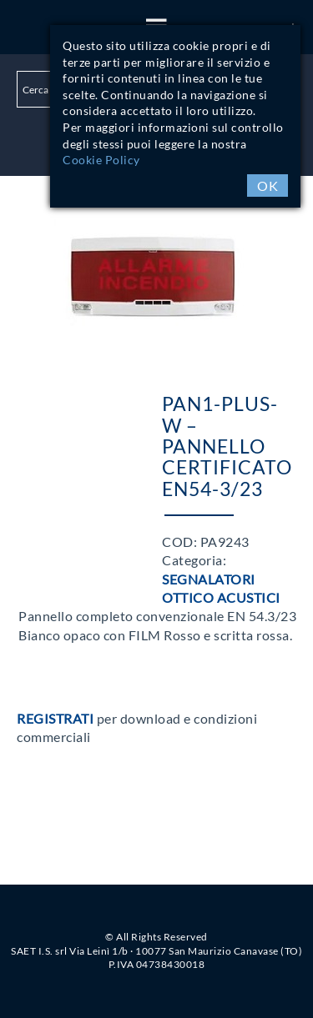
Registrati (55, 718)
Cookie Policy (101, 160)
